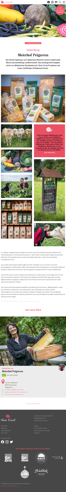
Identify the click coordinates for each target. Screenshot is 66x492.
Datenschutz (5, 486)
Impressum (14, 486)
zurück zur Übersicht (33, 403)
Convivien (4, 433)
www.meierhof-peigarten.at (14, 394)
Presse (36, 426)
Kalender (4, 428)
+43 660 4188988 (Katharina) (14, 390)
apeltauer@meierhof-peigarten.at (16, 392)
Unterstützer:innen (40, 428)
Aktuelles (4, 426)
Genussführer (5, 430)
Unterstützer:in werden (42, 430)
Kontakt (37, 433)
